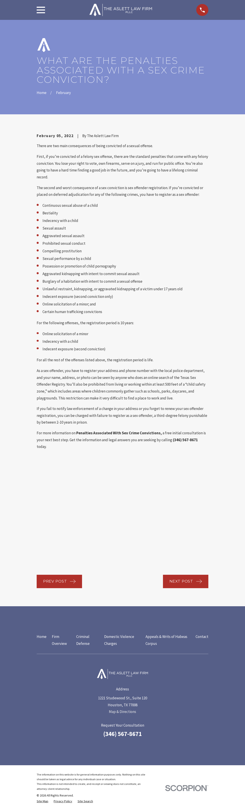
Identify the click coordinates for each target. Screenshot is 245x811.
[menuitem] (42, 801)
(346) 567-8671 (122, 734)
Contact (202, 636)
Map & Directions (122, 711)
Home (41, 636)
